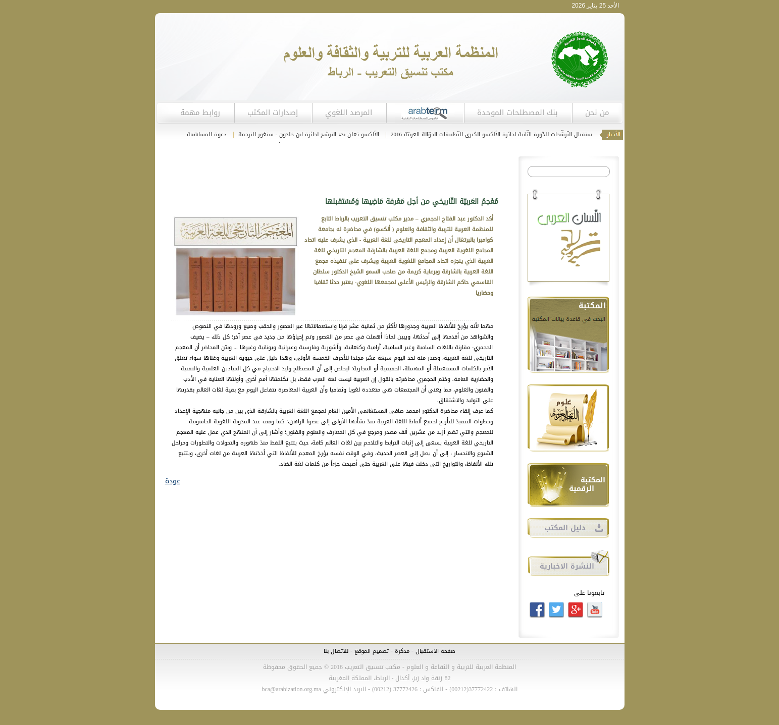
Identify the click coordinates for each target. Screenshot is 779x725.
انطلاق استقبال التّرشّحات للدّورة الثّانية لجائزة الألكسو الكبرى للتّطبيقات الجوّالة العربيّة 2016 (500, 134)
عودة (172, 481)
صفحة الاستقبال (435, 651)
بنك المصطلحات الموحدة (517, 112)
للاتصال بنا (336, 651)
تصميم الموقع (371, 651)
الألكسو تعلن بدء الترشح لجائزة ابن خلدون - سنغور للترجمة (307, 134)
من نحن (597, 112)
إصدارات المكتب (272, 112)
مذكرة (401, 651)
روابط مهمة (200, 112)
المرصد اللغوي (348, 112)
